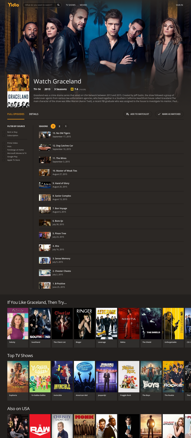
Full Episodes (15, 114)
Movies (83, 5)
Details (33, 114)
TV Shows (71, 5)
